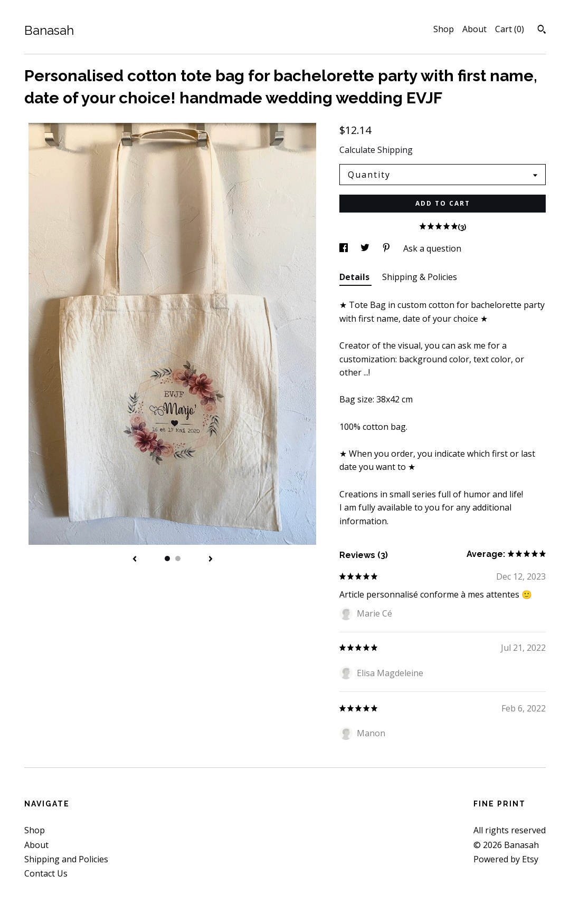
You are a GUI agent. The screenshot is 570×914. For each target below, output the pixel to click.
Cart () (509, 29)
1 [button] (167, 558)
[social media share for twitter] (366, 248)
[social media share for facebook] (344, 248)
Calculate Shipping (376, 150)
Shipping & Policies (419, 277)
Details (355, 277)
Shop (443, 29)
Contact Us (46, 873)
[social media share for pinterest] (387, 248)
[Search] (542, 30)
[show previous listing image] (134, 559)
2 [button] (177, 558)
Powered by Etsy (505, 859)
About (474, 29)
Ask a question (432, 248)
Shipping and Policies (66, 859)
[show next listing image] (210, 559)
